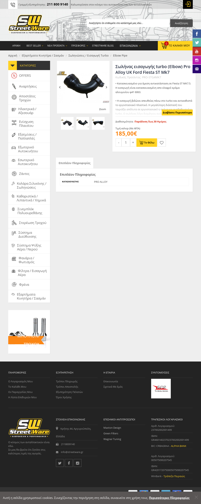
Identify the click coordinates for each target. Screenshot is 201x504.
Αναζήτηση (181, 23)
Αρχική (12, 55)
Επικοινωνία (110, 381)
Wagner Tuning (112, 439)
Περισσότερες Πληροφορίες (169, 498)
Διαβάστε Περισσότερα (177, 112)
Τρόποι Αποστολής (67, 386)
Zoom (102, 109)
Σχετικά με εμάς (113, 386)
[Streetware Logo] (29, 25)
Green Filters (110, 433)
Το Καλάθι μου (17, 386)
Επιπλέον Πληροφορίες (74, 163)
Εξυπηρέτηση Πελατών (69, 392)
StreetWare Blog (103, 45)
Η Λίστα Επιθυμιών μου (22, 397)
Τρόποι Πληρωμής (67, 381)
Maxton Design (112, 427)
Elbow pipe (120, 55)
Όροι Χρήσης (64, 397)
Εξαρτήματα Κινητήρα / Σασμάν (43, 55)
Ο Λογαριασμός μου (20, 381)
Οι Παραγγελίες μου (20, 392)
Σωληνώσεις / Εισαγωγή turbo (89, 55)
